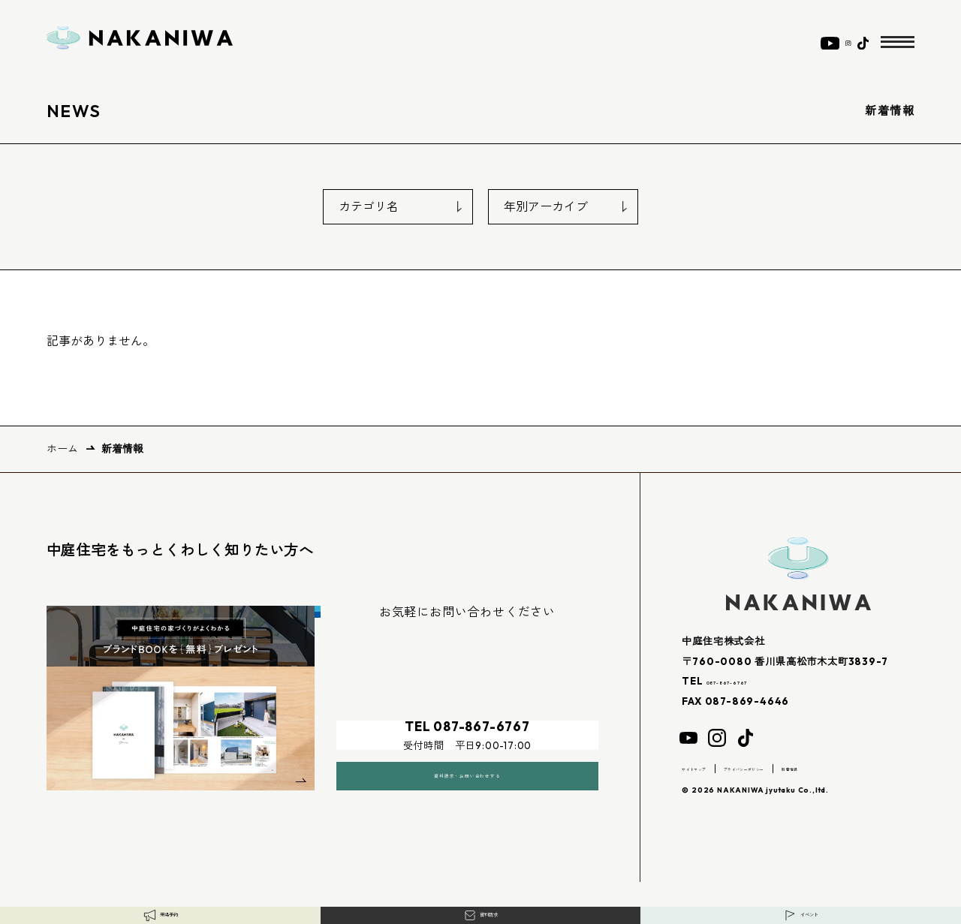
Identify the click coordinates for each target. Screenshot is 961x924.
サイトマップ (708, 768)
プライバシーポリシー (797, 768)
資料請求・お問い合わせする (467, 756)
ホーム (62, 449)
